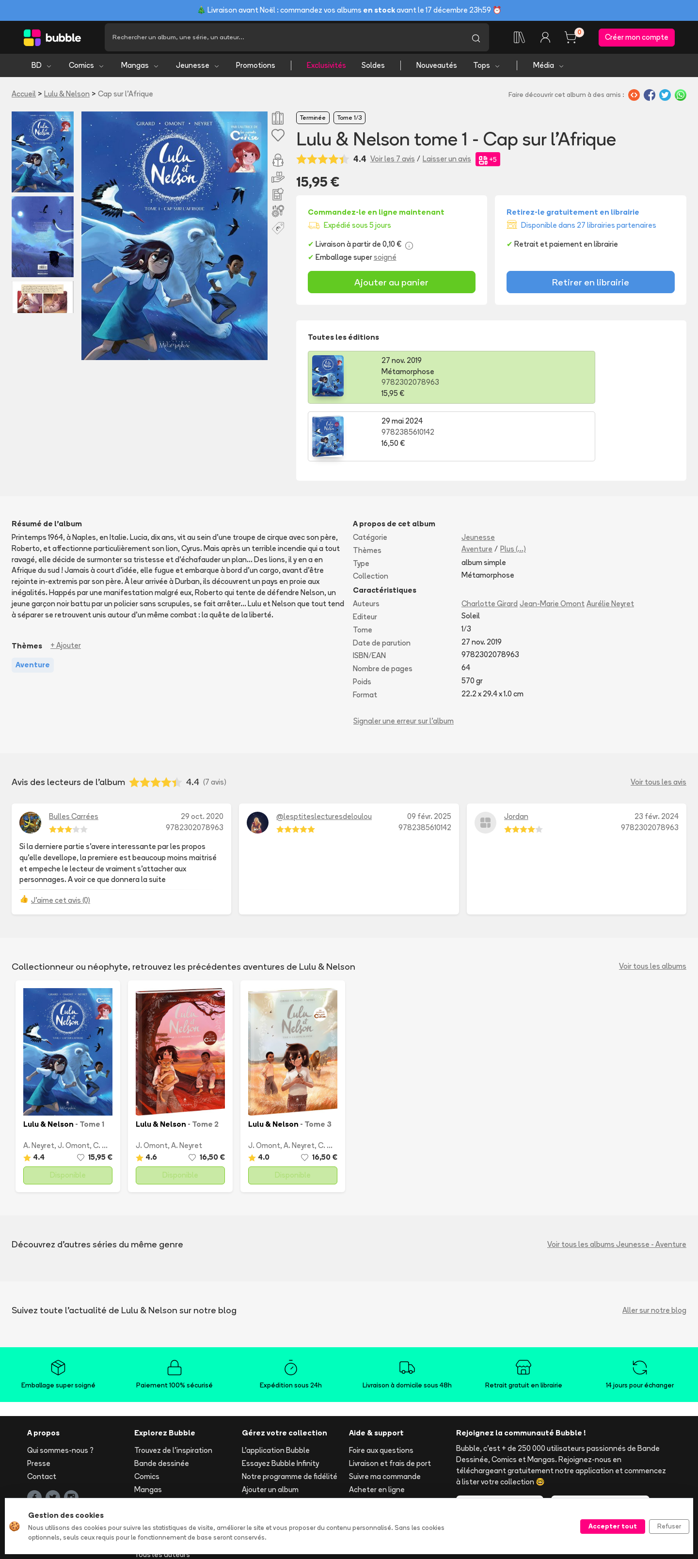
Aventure (476, 493)
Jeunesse (198, 68)
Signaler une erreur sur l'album (403, 665)
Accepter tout (612, 1526)
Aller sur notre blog (654, 1255)
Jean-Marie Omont (552, 548)
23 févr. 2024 (657, 761)
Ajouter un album (270, 1434)
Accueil (24, 96)
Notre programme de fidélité (289, 1421)
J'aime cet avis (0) (60, 845)
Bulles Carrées (73, 761)
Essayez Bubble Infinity (280, 1408)
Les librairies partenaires (283, 1488)
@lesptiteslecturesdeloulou (324, 761)
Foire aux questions (381, 1395)
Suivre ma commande (385, 1421)
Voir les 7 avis (392, 161)
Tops (487, 68)
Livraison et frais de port (390, 1408)
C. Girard (108, 1090)
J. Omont (74, 1090)
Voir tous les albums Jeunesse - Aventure (616, 1189)
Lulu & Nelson (67, 96)
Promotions (255, 68)
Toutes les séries (163, 1486)
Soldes (373, 68)
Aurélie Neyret (610, 548)
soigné (385, 260)
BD (42, 68)
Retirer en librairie (590, 284)
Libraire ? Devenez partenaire (291, 1475)
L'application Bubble (276, 1395)
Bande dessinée (161, 1408)
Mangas (140, 68)
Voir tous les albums (652, 911)
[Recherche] (283, 38)
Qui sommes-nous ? (60, 1395)
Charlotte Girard (489, 548)
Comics (87, 68)
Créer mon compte (636, 38)
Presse (38, 1408)
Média (549, 68)
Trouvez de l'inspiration (173, 1395)
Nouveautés (436, 68)
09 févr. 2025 (429, 761)
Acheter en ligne (377, 1434)
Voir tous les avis (658, 727)
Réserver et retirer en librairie (397, 1447)
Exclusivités (326, 68)
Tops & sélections (164, 1473)
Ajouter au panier (391, 284)
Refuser (669, 1526)
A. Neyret (38, 1090)
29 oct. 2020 (202, 761)
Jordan (516, 761)
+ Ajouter (65, 590)
